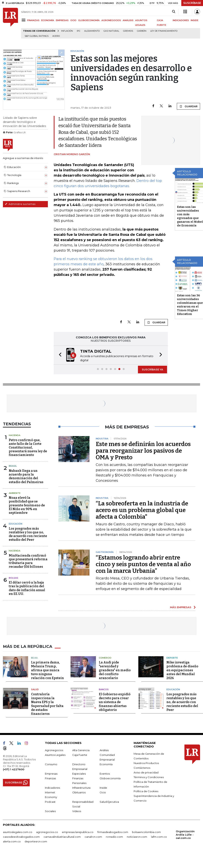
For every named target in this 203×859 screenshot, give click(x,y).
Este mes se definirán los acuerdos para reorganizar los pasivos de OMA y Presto (143, 451)
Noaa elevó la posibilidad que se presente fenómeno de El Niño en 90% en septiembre (27, 505)
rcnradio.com (114, 836)
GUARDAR (188, 106)
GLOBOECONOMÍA (89, 20)
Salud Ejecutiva (109, 801)
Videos (76, 811)
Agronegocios (54, 750)
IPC (78, 31)
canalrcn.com (93, 836)
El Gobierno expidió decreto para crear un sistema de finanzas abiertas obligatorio (115, 702)
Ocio (103, 792)
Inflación (67, 31)
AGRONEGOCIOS (111, 20)
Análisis (104, 750)
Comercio (105, 657)
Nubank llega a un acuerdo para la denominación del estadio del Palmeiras (26, 476)
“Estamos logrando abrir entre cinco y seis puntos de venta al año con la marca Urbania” (143, 564)
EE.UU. (34, 657)
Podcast (50, 801)
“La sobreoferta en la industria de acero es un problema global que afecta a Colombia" (142, 510)
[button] (59, 355)
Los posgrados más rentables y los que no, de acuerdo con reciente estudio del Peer (28, 534)
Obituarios (79, 792)
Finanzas (50, 778)
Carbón (141, 31)
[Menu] (24, 20)
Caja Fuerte (79, 754)
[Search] (173, 12)
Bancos (104, 689)
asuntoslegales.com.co (17, 832)
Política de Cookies (146, 791)
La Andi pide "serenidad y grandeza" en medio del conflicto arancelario (115, 670)
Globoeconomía (110, 778)
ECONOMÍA (47, 20)
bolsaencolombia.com (146, 832)
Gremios (128, 31)
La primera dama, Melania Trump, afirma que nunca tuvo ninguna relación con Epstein (47, 670)
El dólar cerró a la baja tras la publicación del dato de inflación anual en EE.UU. (27, 588)
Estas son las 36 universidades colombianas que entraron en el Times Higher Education (190, 305)
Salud (35, 689)
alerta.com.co (12, 841)
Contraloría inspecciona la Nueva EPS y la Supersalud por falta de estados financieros (47, 704)
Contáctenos (142, 767)
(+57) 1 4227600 (13, 769)
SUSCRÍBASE (192, 3)
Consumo (51, 764)
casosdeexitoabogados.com (21, 836)
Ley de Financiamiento (163, 31)
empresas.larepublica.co (77, 832)
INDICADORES (181, 20)
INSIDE (194, 20)
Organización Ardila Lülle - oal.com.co (185, 834)
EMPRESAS (62, 20)
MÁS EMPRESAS (180, 607)
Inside (103, 787)
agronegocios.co (47, 832)
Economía (106, 764)
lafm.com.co (159, 836)
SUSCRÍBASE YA (152, 369)
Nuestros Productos (146, 763)
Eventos (105, 773)
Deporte (172, 657)
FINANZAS (33, 20)
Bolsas (13, 578)
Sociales (50, 811)
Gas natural (111, 31)
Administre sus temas (20, 204)
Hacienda (14, 435)
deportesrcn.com (36, 841)
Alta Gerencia (80, 750)
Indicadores (52, 787)
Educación (15, 523)
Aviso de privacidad (146, 772)
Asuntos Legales (55, 754)
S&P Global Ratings (36, 36)
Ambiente (15, 493)
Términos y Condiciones (149, 777)
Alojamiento (92, 31)
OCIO (73, 20)
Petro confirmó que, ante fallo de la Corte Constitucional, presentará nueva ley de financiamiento (28, 447)
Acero (56, 36)
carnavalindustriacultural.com (62, 836)
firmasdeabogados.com (112, 832)
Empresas (51, 773)
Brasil (13, 466)
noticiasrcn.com (137, 836)
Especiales (79, 773)
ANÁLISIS (128, 20)
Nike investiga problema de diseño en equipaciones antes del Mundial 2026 (182, 670)
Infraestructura (81, 787)
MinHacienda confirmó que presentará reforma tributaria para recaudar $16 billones (28, 561)
